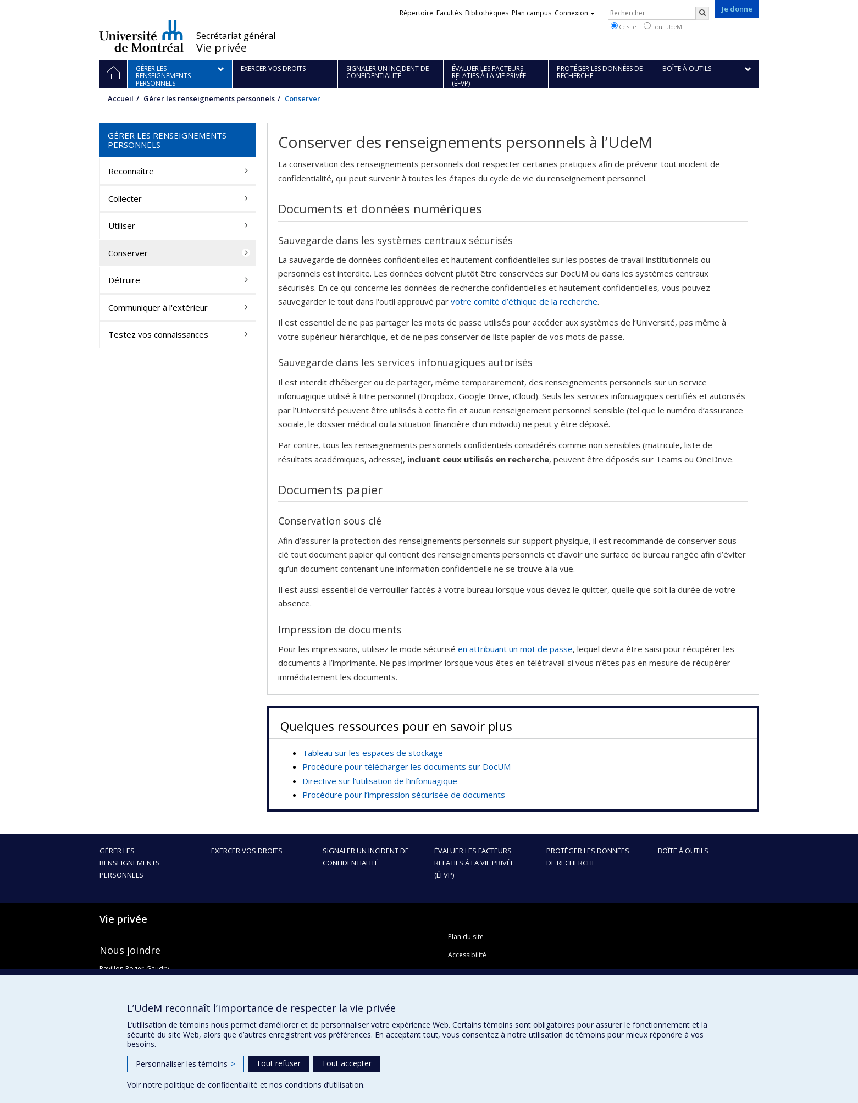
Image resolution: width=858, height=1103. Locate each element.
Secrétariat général (235, 35)
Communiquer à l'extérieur (158, 307)
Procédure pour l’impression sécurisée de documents (403, 794)
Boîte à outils (683, 851)
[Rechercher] (702, 13)
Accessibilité (467, 954)
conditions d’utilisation (324, 1084)
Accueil (121, 98)
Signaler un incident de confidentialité (366, 857)
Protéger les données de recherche (587, 857)
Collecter (125, 198)
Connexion (575, 13)
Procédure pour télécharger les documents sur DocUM (406, 766)
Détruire (124, 279)
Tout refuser (278, 1063)
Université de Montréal (141, 35)
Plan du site (466, 936)
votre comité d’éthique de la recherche (524, 301)
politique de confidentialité (211, 1084)
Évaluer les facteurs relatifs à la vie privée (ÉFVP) (474, 863)
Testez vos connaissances (158, 334)
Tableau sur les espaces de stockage (372, 752)
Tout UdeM (663, 26)
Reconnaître (131, 171)
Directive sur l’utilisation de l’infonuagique (379, 780)
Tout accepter (347, 1063)
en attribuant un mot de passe (515, 648)
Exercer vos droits (247, 851)
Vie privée (221, 47)
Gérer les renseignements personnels (209, 98)
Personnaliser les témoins (185, 1063)
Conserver (128, 252)
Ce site (623, 26)
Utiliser (121, 225)
